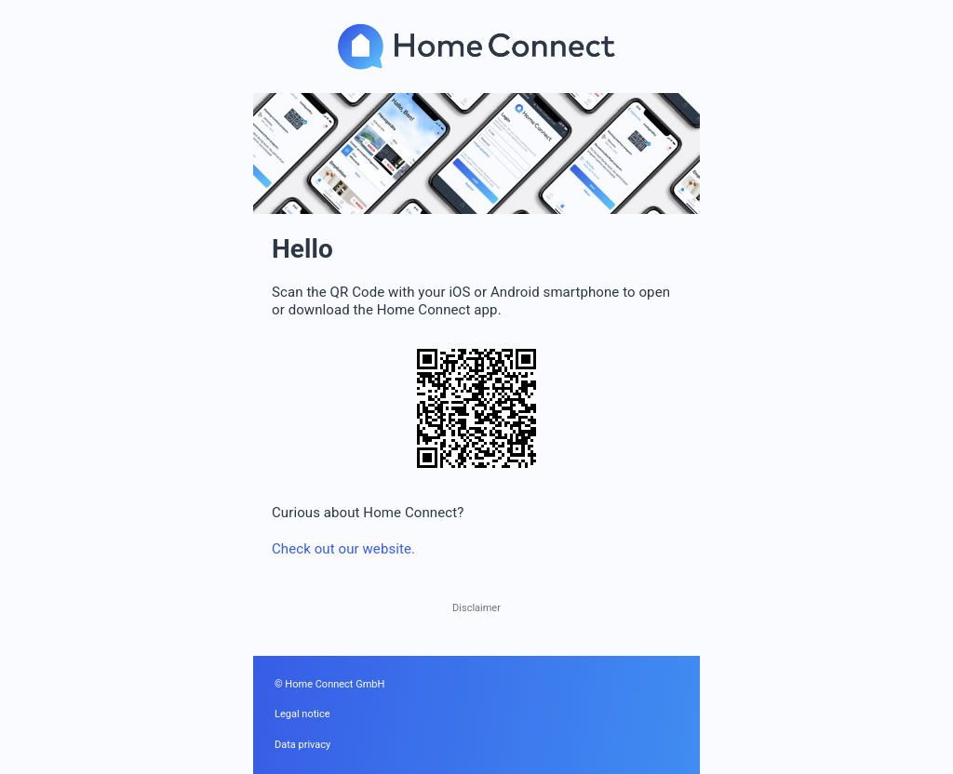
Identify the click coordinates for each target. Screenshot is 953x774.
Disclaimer (476, 608)
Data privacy (302, 745)
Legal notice (302, 714)
